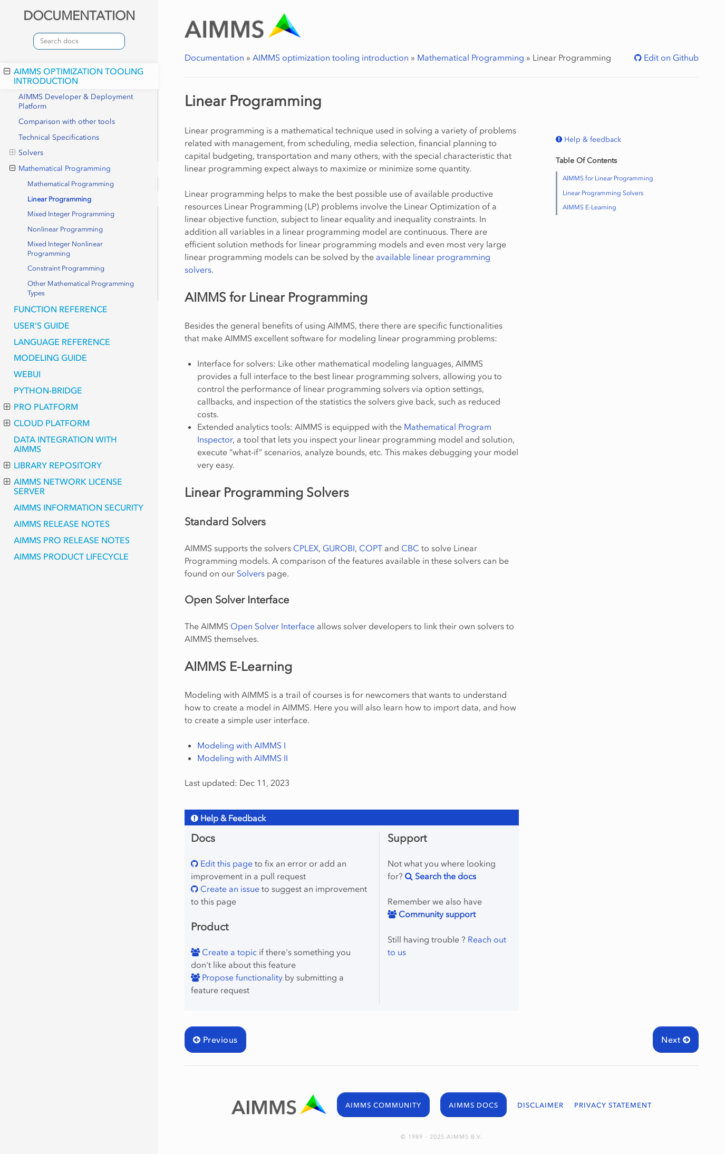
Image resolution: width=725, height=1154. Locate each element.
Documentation (214, 57)
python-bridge (48, 390)
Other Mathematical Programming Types (80, 288)
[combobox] (79, 41)
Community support (436, 914)
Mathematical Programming (60, 169)
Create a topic (228, 952)
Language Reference (62, 341)
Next (675, 1039)
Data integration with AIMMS (65, 444)
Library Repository (53, 465)
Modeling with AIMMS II (242, 758)
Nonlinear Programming (65, 229)
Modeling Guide (50, 357)
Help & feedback (591, 139)
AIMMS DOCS (473, 1105)
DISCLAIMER (540, 1105)
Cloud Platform (47, 423)
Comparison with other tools (66, 121)
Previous (215, 1039)
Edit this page (225, 863)
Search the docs (444, 876)
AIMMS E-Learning (589, 207)
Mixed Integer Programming (70, 214)
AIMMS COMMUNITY (383, 1105)
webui (27, 374)
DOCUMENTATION (79, 15)
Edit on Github (670, 57)
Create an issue (228, 888)
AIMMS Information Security (78, 507)
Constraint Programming (65, 268)
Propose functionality (241, 977)
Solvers (26, 153)
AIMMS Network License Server (63, 486)
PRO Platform (41, 406)
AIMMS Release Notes (62, 523)
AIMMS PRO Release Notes (72, 540)
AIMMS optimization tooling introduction (73, 76)
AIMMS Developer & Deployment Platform (75, 101)
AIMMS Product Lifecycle (71, 556)
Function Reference (61, 309)
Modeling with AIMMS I (241, 745)
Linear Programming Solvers (603, 193)
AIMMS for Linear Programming (608, 178)
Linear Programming (59, 199)
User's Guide (42, 325)
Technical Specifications (58, 137)
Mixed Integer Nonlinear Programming (65, 248)
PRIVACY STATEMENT (613, 1105)
